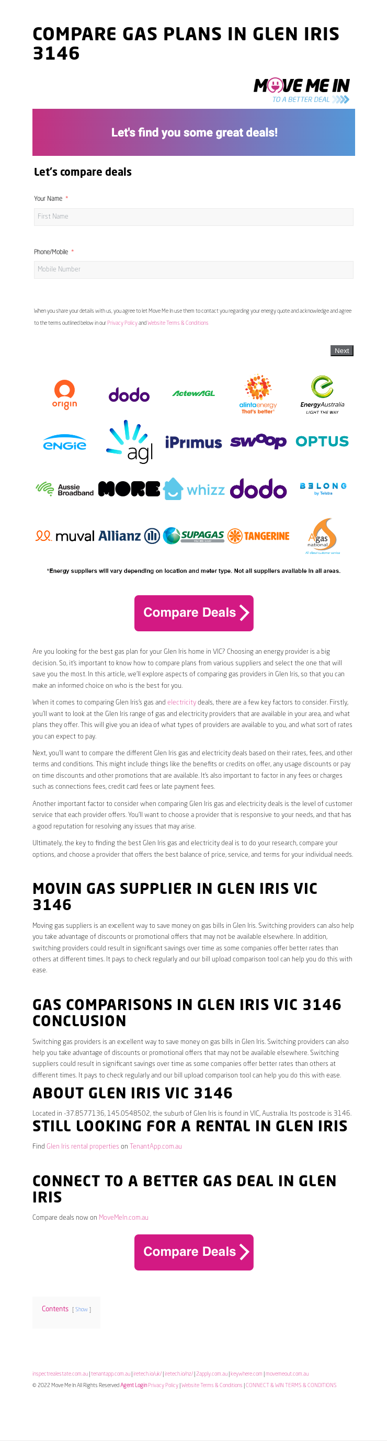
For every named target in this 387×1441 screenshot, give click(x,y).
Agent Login (133, 1385)
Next (342, 351)
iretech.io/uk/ (147, 1374)
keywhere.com (247, 1374)
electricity (181, 702)
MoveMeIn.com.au (124, 1218)
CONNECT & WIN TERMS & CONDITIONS (291, 1385)
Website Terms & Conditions (178, 323)
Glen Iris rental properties (83, 1146)
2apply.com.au (211, 1374)
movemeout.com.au (287, 1374)
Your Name (48, 199)
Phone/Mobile (51, 252)
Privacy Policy (122, 323)
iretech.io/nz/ (179, 1374)
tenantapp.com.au (110, 1374)
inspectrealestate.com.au (60, 1374)
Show (81, 1309)
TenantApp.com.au (156, 1146)
